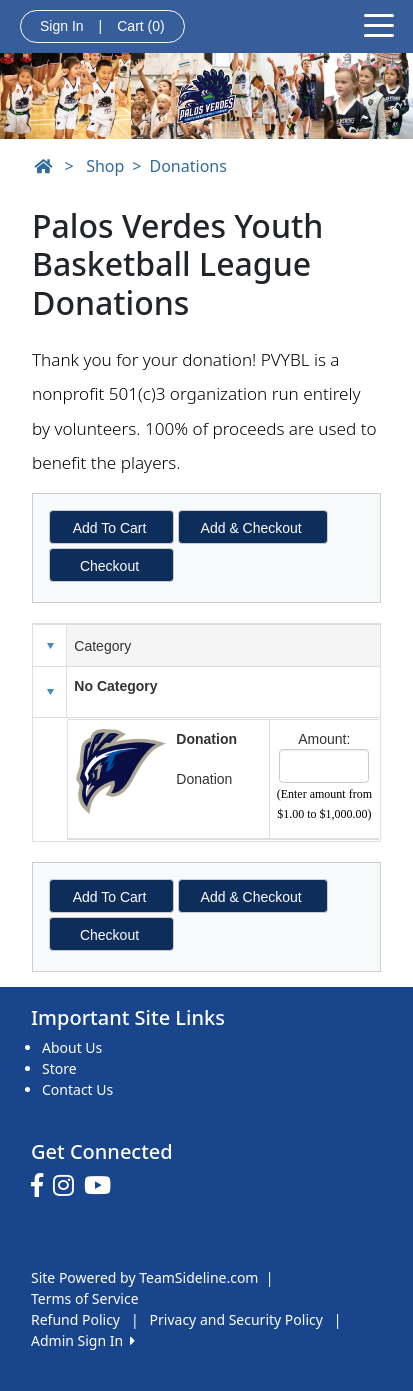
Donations (188, 166)
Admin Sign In (83, 1340)
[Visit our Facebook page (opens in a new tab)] (42, 1186)
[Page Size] (324, 766)
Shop (105, 166)
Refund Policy (75, 1319)
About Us (72, 1047)
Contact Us (77, 1089)
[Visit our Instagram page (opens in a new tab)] (68, 1186)
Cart (140, 26)
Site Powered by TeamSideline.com (144, 1277)
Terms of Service (85, 1298)
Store (59, 1068)
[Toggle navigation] (379, 24)
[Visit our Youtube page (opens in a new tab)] (102, 1186)
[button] (50, 692)
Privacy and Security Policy (236, 1319)
